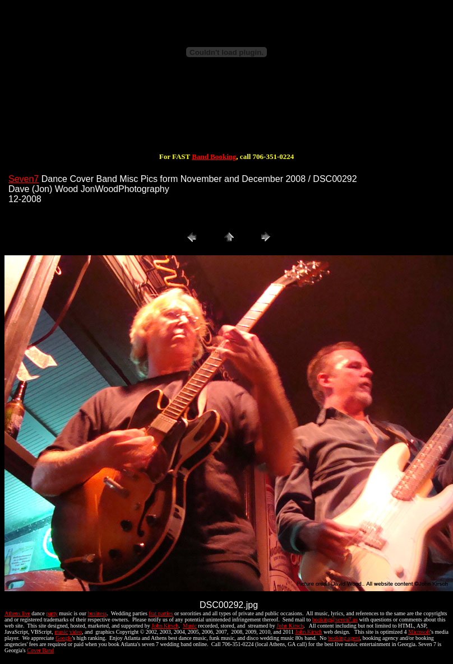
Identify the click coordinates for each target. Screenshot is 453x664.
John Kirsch (164, 626)
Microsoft (419, 632)
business (97, 613)
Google (64, 638)
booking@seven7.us (335, 619)
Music (190, 626)
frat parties (161, 613)
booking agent (344, 638)
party (52, 613)
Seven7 (23, 179)
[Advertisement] (226, 116)
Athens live (17, 613)
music (61, 632)
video (76, 632)
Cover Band (40, 650)
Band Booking (214, 156)
